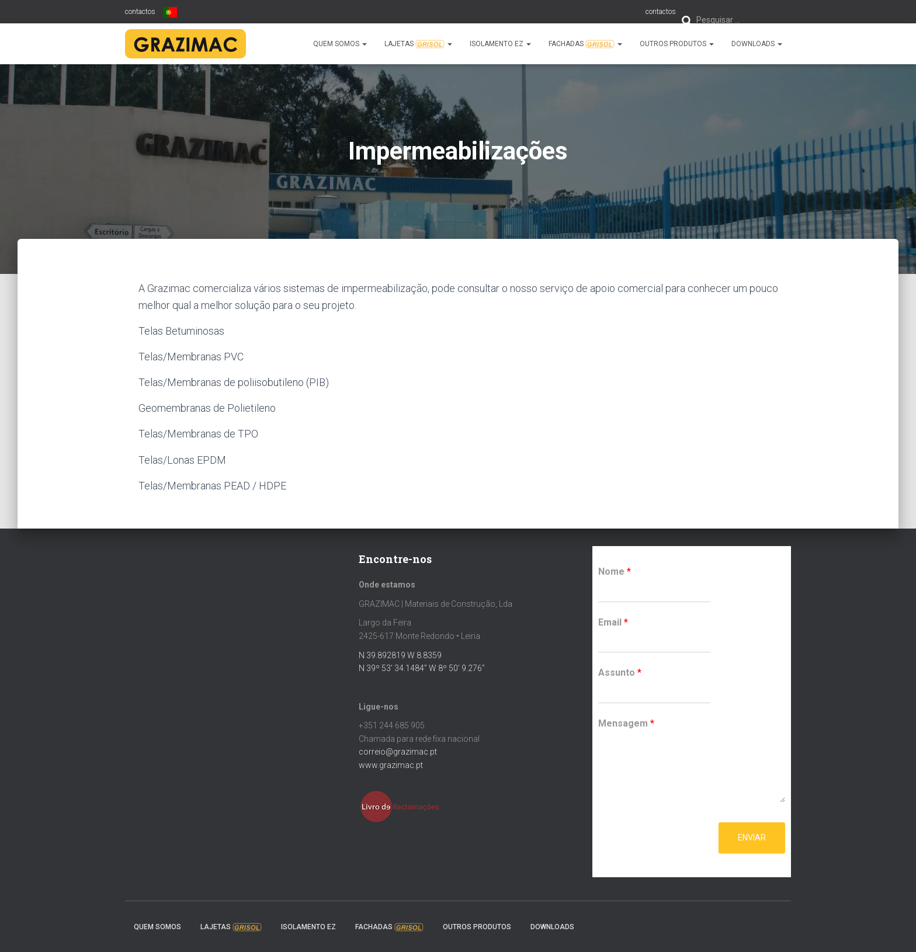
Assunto (619, 672)
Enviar (752, 837)
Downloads (756, 44)
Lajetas (418, 44)
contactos (661, 12)
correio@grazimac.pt (398, 751)
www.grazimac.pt (391, 765)
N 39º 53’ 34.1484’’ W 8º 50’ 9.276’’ (422, 668)
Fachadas (585, 44)
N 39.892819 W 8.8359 (400, 655)
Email (613, 622)
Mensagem (626, 723)
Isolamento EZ (500, 44)
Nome (614, 571)
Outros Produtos (677, 44)
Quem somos (340, 44)
